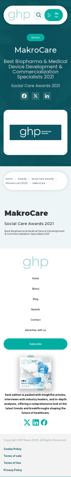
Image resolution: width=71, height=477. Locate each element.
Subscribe (36, 344)
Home (9, 178)
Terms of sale (13, 455)
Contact (36, 319)
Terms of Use (12, 462)
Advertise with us (35, 330)
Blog (35, 299)
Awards (22, 178)
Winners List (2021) (16, 183)
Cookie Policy (12, 448)
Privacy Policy (13, 470)
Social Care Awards (43, 178)
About (35, 288)
